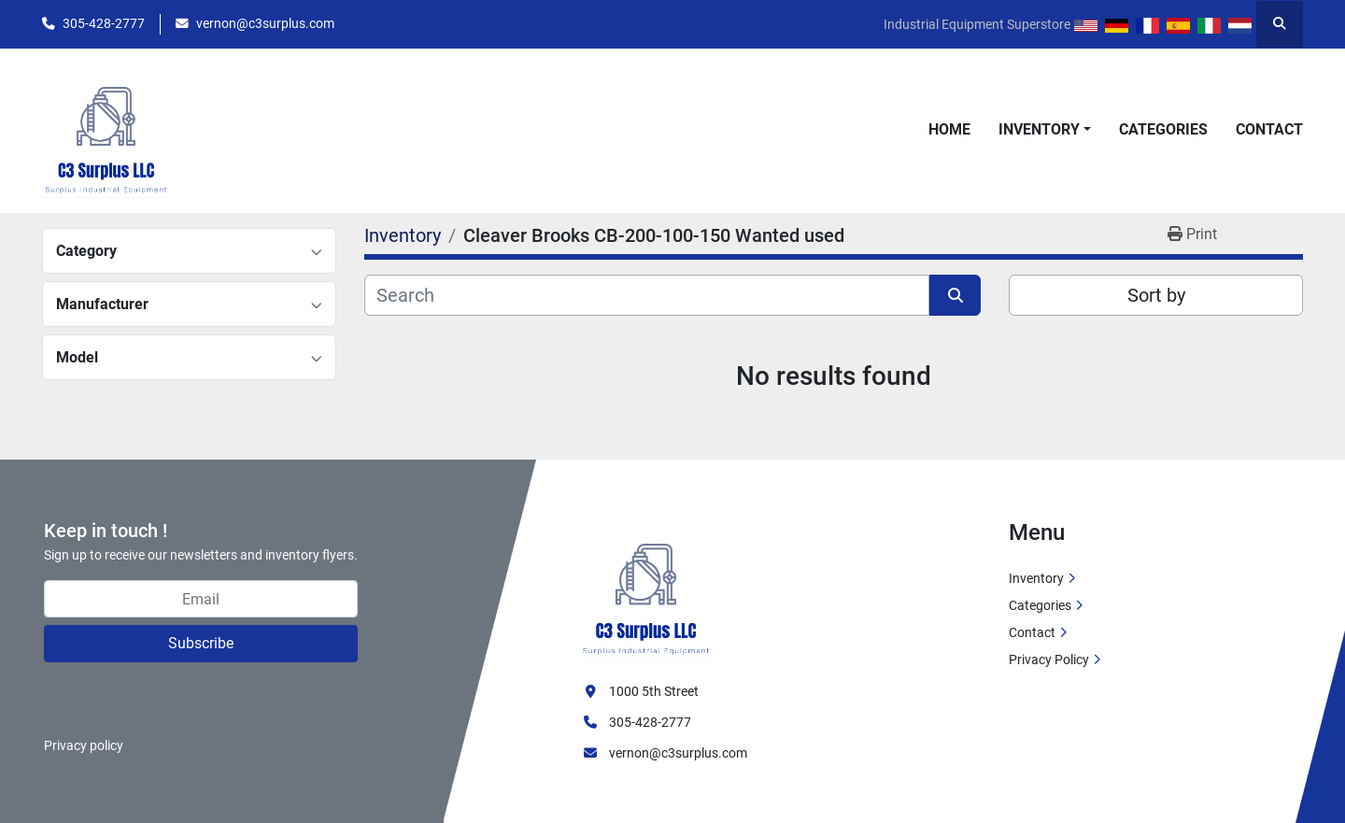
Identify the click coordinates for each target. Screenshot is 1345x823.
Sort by (1156, 295)
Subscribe (201, 643)
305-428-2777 (104, 23)
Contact (1269, 129)
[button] (1044, 130)
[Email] (201, 598)
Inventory (1039, 129)
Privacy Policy (1049, 659)
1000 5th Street (654, 691)
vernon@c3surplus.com (265, 23)
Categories (1163, 129)
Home (949, 129)
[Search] (646, 295)
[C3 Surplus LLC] (646, 588)
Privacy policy (83, 745)
